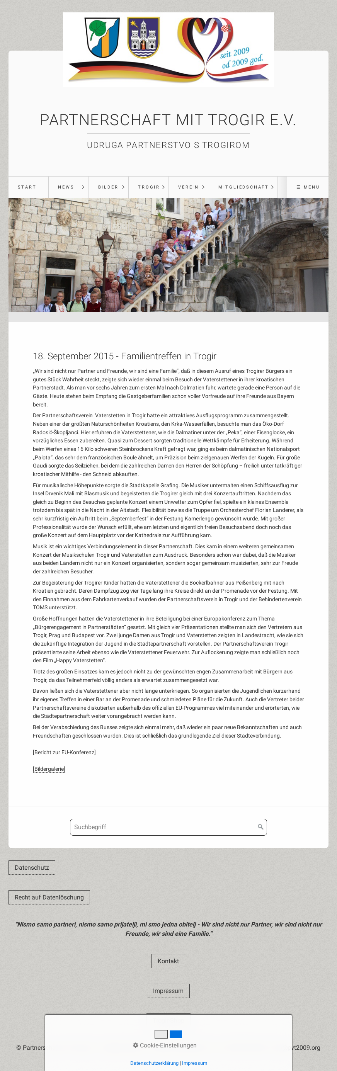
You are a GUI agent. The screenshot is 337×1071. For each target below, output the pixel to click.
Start (27, 187)
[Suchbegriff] (168, 827)
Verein (188, 187)
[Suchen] (261, 827)
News (66, 187)
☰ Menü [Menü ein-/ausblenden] (308, 187)
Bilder (108, 187)
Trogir (149, 187)
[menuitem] (29, 187)
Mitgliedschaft (243, 187)
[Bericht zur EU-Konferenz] (64, 752)
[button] (32, 867)
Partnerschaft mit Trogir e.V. (168, 120)
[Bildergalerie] (49, 769)
